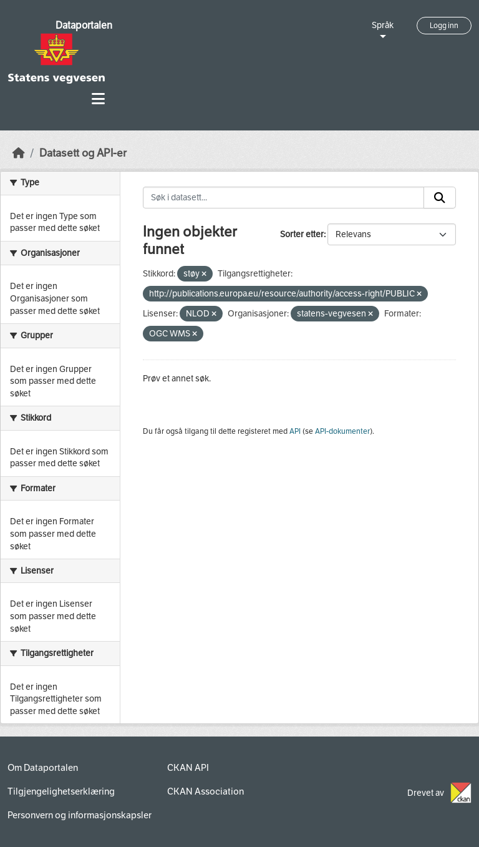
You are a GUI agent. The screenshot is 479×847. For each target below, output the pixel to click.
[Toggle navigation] (98, 99)
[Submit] (439, 198)
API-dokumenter (342, 431)
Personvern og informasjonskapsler (79, 815)
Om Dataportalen (42, 767)
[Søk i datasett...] (284, 198)
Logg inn (444, 25)
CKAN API (188, 767)
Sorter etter (302, 234)
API (295, 431)
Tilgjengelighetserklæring (61, 791)
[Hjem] (18, 153)
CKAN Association (205, 791)
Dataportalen (84, 25)
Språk (383, 25)
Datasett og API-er (83, 153)
